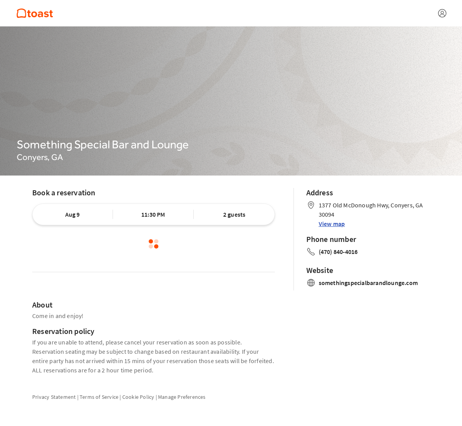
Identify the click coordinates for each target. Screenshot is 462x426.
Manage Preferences (182, 396)
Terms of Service (99, 396)
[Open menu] (442, 13)
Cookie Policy (138, 396)
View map (332, 224)
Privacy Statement (54, 396)
